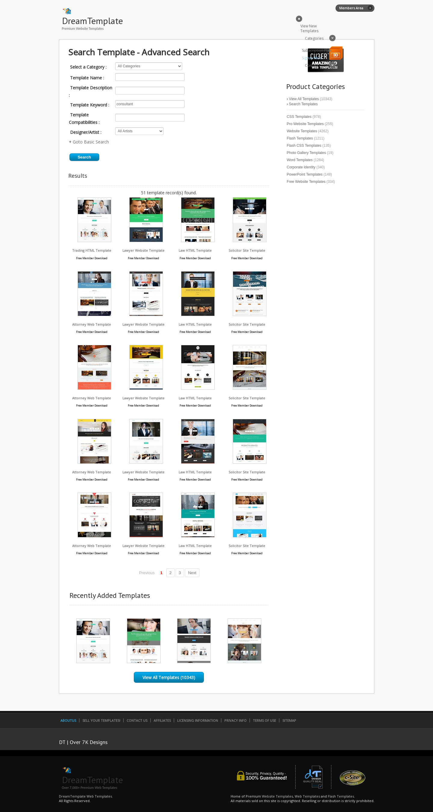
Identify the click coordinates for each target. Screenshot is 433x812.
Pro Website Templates (305, 124)
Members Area (351, 8)
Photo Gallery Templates (306, 153)
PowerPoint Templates (305, 174)
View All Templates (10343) (169, 677)
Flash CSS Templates (304, 145)
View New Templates (309, 28)
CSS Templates (299, 117)
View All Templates (304, 99)
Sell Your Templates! (101, 720)
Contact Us (137, 720)
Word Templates (300, 160)
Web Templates (307, 796)
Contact (311, 65)
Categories (314, 38)
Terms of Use (264, 720)
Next (192, 573)
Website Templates (302, 131)
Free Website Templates (306, 182)
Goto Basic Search (91, 142)
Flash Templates (300, 138)
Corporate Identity (301, 167)
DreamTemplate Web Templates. (86, 796)
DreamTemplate (92, 20)
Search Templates (303, 104)
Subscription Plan (316, 50)
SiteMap (289, 720)
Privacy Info (235, 720)
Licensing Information (197, 720)
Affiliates (162, 720)
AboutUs (68, 720)
